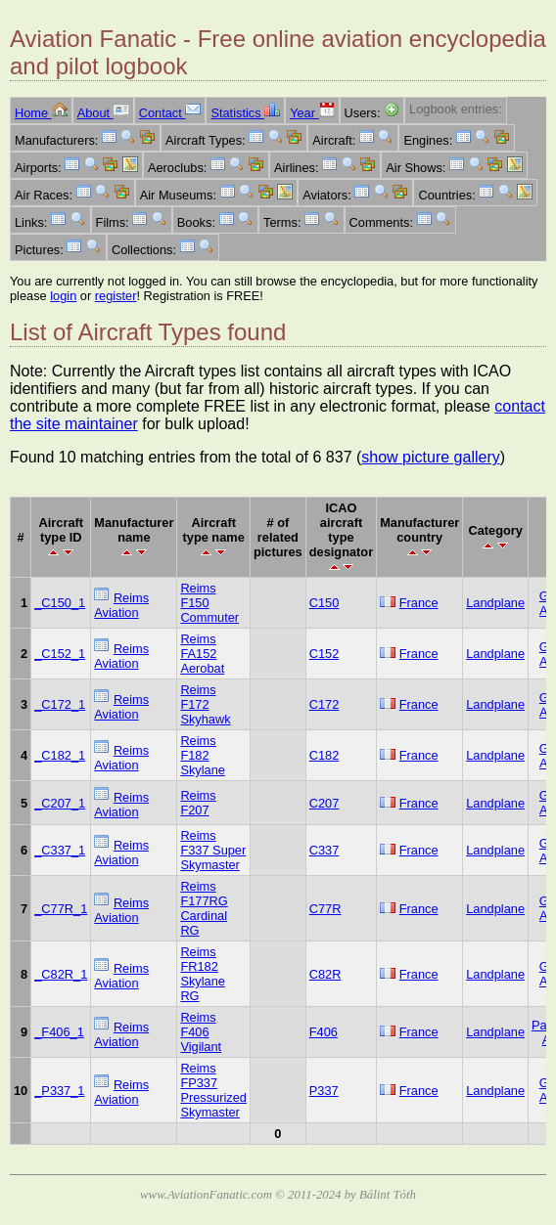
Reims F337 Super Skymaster (213, 850)
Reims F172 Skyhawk (205, 704)
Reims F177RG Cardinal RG (203, 908)
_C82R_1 (60, 974)
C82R (325, 974)
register (116, 295)
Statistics (245, 113)
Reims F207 (197, 802)
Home (41, 113)
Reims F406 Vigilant (200, 1032)
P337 (324, 1090)
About (103, 113)
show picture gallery (430, 457)
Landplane (495, 602)
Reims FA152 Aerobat (202, 654)
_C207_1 (59, 803)
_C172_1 (59, 704)
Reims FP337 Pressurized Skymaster (213, 1090)
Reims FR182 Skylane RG (202, 973)
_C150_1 (59, 602)
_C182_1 (59, 755)
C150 (324, 602)
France (419, 602)
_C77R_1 (60, 908)
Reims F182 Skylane (202, 755)
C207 (324, 803)
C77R (325, 908)
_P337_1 (59, 1090)
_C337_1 (59, 850)
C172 (324, 704)
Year (312, 113)
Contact (170, 113)
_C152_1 (59, 653)
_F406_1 (59, 1032)
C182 (324, 755)
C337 (324, 850)
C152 (324, 653)
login (63, 295)
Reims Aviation (121, 605)
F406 (323, 1032)
